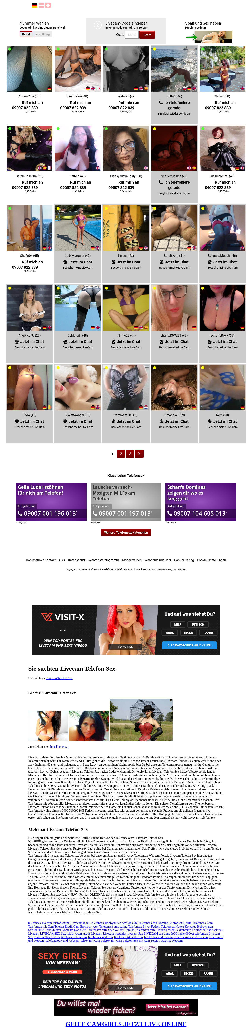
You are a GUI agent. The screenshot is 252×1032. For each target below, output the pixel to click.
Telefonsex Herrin (180, 923)
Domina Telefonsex (136, 930)
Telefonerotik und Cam (128, 937)
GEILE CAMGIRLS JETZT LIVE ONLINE (126, 1023)
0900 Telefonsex (93, 923)
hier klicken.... (59, 746)
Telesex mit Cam (111, 940)
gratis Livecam (92, 933)
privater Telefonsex (101, 926)
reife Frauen (157, 930)
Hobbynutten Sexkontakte (121, 923)
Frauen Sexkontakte (178, 930)
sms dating (121, 926)
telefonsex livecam (40, 923)
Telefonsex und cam (100, 937)
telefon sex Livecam (74, 937)
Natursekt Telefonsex (87, 930)
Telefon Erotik (63, 926)
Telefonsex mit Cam (41, 926)
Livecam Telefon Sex (59, 678)
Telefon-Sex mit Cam (136, 940)
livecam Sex (135, 933)
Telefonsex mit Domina (153, 923)
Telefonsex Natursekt (205, 930)
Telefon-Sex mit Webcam (167, 940)
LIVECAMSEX (50, 933)
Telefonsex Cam (202, 923)
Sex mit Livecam (71, 933)
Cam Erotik (80, 926)
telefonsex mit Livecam (67, 923)
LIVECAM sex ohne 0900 (160, 933)
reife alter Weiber (112, 930)
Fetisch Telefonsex (163, 926)
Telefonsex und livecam (159, 937)
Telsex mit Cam (90, 940)
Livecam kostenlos (115, 933)
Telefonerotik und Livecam (191, 937)
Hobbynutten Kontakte (58, 930)
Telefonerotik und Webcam (62, 940)
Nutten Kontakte (185, 926)
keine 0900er (186, 933)
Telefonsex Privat (139, 926)
